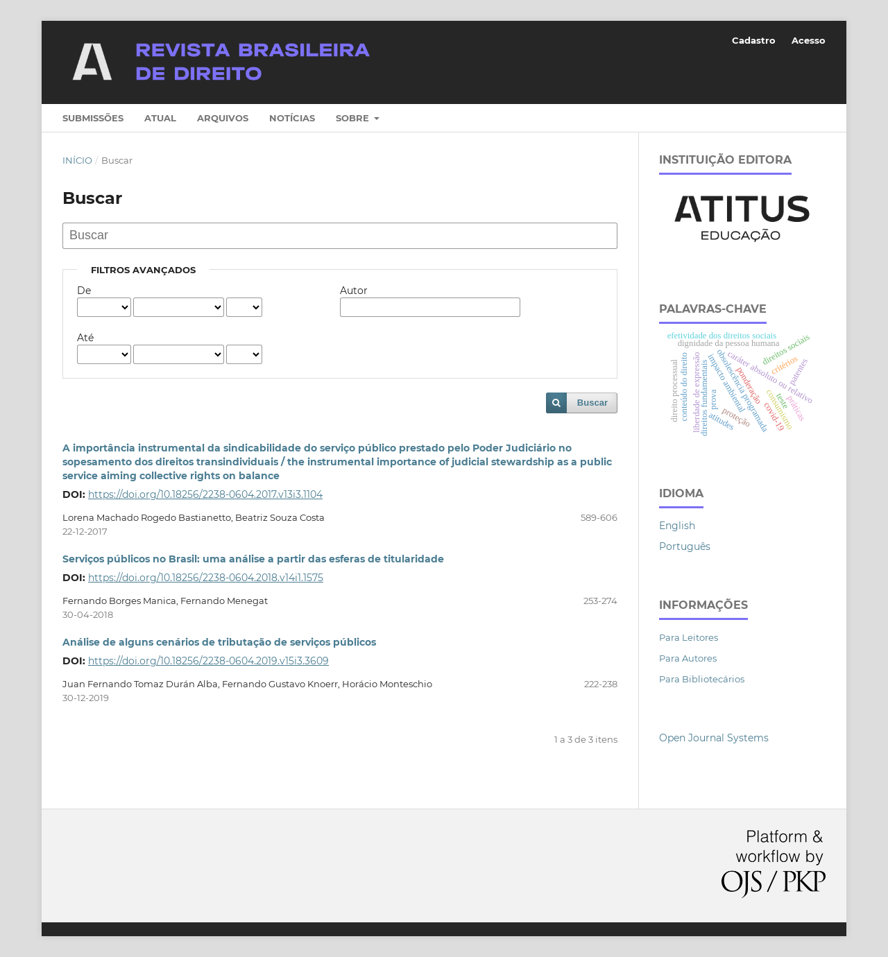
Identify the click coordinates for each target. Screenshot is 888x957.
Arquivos (222, 117)
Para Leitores (688, 637)
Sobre (354, 117)
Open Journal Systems (714, 738)
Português (684, 546)
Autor (354, 290)
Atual (160, 117)
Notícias (292, 117)
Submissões (92, 117)
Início (77, 160)
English (677, 525)
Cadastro (754, 40)
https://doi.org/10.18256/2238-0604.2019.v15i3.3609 (208, 661)
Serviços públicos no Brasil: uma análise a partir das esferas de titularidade (253, 559)
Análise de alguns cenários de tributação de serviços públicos (219, 642)
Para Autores (688, 658)
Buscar (592, 402)
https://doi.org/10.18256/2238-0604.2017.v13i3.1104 (205, 494)
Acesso (809, 40)
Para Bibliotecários (701, 678)
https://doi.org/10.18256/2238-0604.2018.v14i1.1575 (205, 577)
